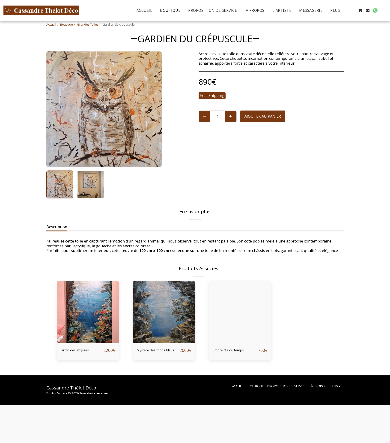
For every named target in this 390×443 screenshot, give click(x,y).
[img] (88, 312)
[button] (352, 10)
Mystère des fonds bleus (157, 353)
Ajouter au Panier (262, 116)
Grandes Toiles (87, 24)
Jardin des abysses (80, 350)
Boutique (66, 24)
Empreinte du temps (235, 350)
